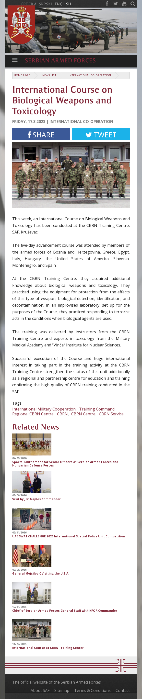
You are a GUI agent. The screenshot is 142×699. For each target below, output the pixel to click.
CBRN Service (111, 414)
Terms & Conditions (92, 690)
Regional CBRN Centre (33, 414)
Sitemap (61, 690)
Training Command (97, 409)
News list (49, 75)
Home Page (22, 75)
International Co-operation (90, 75)
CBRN (62, 414)
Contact (123, 690)
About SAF (40, 690)
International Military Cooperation (44, 409)
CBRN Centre (83, 414)
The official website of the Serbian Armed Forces (56, 682)
